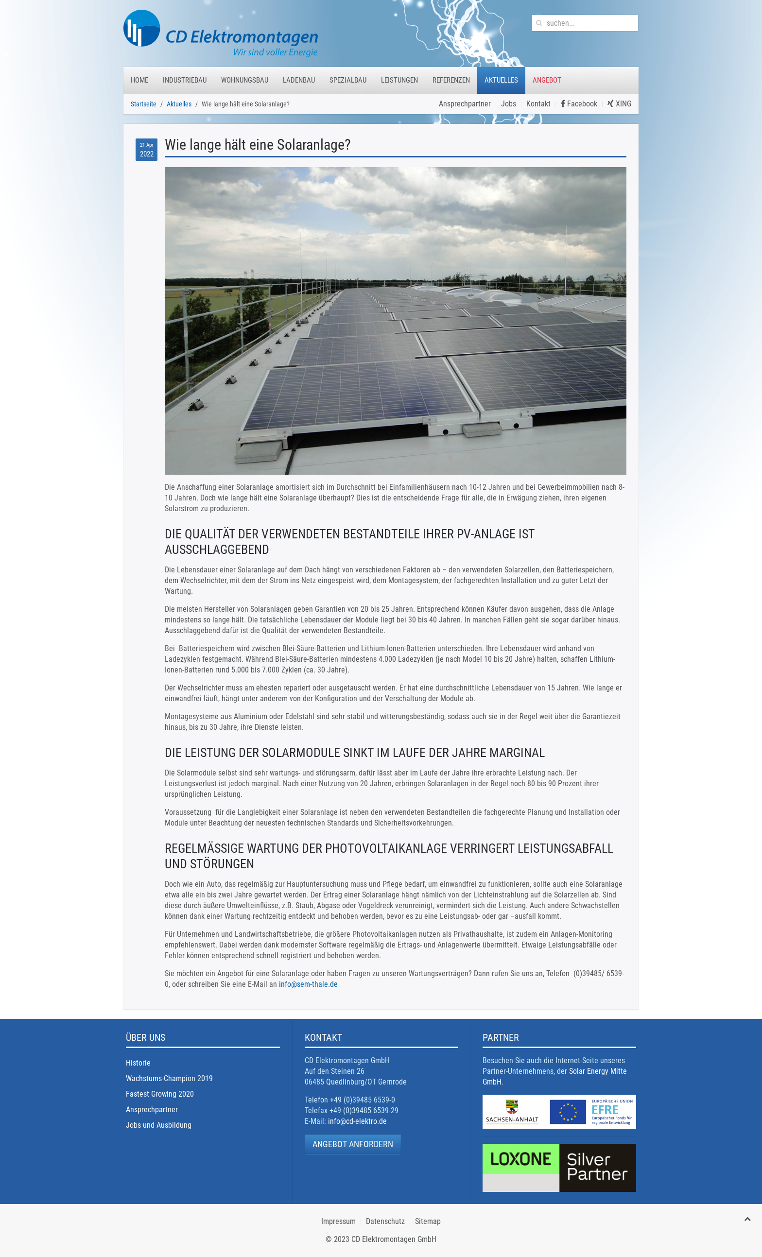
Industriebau (185, 80)
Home (139, 80)
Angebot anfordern (352, 1144)
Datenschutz (385, 1221)
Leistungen (399, 80)
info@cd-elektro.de (357, 1121)
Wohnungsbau (244, 80)
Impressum (338, 1221)
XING (619, 103)
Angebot (547, 80)
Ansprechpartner (465, 103)
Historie (138, 1063)
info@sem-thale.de (308, 984)
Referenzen (451, 80)
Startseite (143, 104)
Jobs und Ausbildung (158, 1125)
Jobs (508, 103)
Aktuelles (501, 80)
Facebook (579, 103)
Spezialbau (347, 80)
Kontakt (538, 103)
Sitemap (428, 1221)
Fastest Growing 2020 (160, 1094)
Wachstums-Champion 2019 (169, 1078)
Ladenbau (299, 80)
